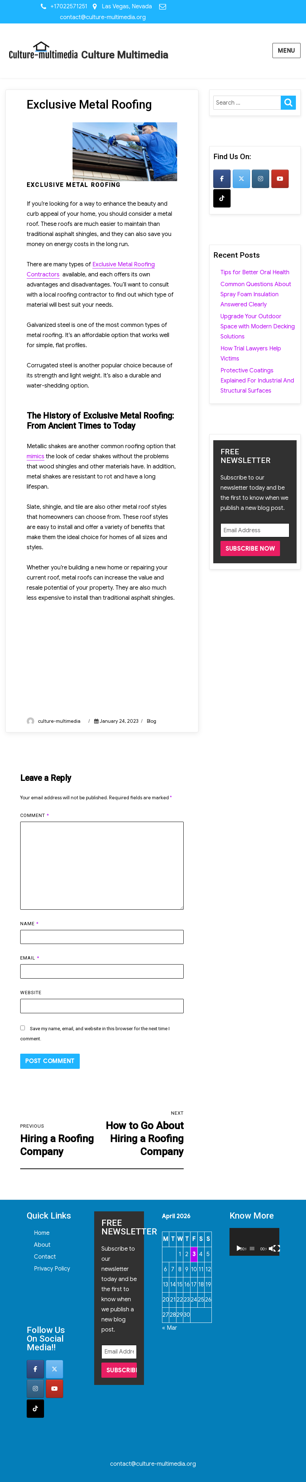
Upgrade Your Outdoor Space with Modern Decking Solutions (257, 326)
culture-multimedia (59, 721)
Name (29, 923)
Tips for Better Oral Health (254, 272)
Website (30, 992)
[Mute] (270, 1248)
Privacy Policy (52, 1268)
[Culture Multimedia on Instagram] (260, 179)
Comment (34, 815)
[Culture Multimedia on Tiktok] (222, 198)
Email (29, 958)
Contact (45, 1256)
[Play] (238, 1248)
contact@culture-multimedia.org (103, 17)
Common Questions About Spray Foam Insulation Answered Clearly (255, 294)
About (42, 1245)
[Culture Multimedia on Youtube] (280, 179)
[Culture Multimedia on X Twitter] (241, 179)
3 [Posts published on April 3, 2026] (194, 1254)
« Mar (169, 1328)
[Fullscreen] (276, 1248)
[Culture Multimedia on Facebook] (222, 179)
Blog (151, 721)
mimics (35, 456)
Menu (286, 50)
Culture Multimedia (124, 55)
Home (41, 1233)
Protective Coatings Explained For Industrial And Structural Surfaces (257, 380)
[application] (254, 1242)
